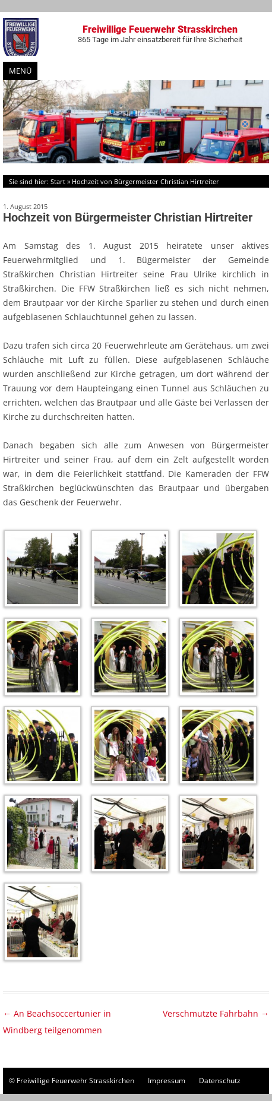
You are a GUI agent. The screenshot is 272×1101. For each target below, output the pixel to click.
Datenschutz (220, 1080)
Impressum (166, 1080)
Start (57, 181)
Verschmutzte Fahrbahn (216, 1013)
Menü (20, 70)
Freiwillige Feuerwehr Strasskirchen (160, 34)
